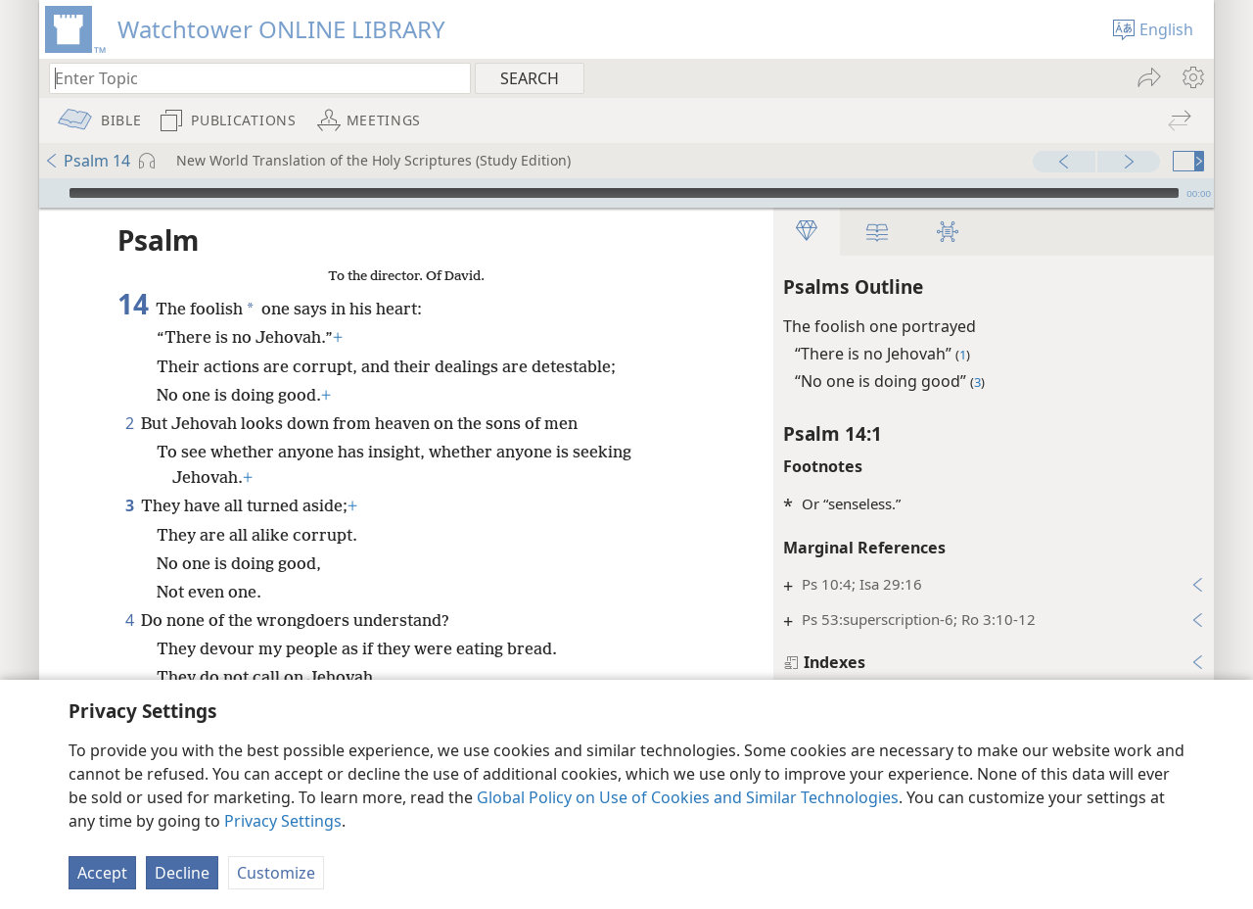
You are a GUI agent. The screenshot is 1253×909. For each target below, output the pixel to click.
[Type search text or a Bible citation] (250, 78)
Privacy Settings (283, 821)
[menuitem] (1192, 77)
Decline (182, 873)
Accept (102, 873)
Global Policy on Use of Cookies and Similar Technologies (688, 797)
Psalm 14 (87, 160)
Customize (276, 873)
